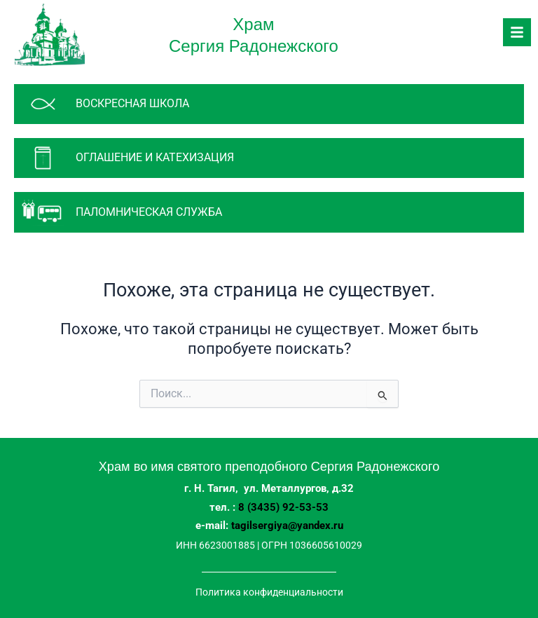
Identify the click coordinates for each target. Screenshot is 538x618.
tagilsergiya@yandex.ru (287, 525)
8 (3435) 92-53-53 (283, 507)
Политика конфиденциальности (269, 592)
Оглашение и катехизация (155, 157)
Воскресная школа (132, 103)
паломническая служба (149, 212)
